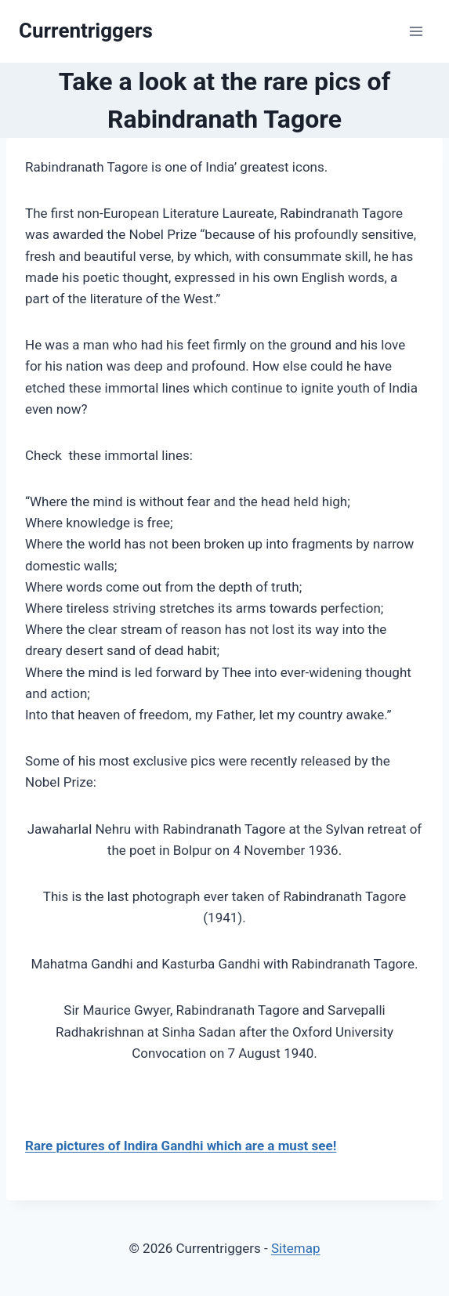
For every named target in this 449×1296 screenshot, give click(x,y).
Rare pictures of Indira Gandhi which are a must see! (180, 1145)
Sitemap (295, 1248)
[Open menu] (415, 31)
